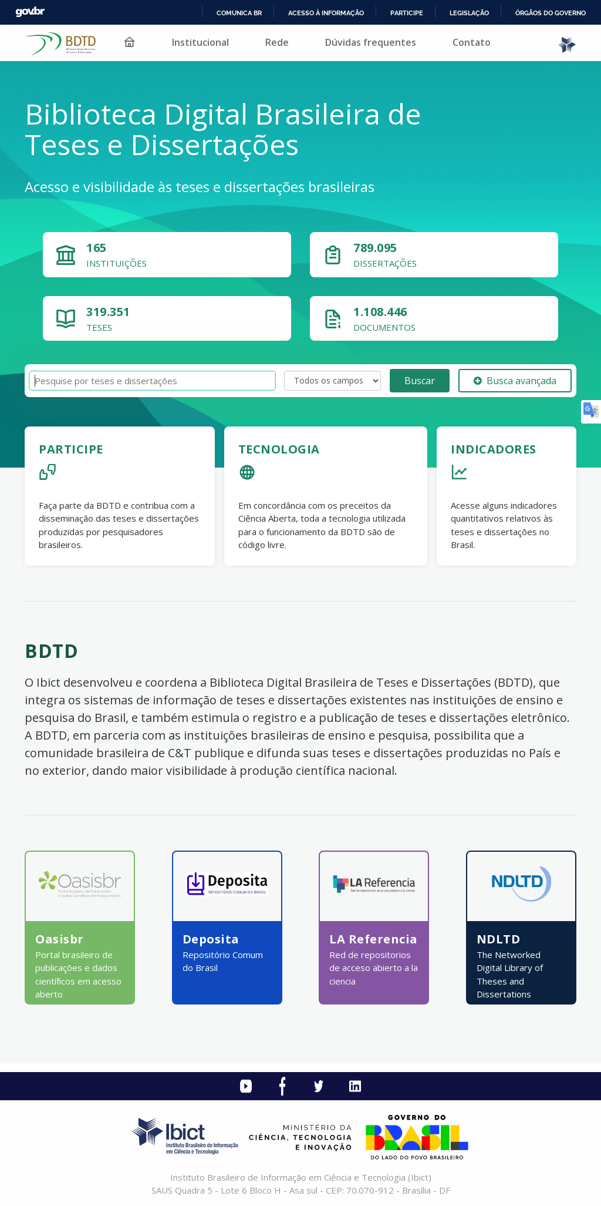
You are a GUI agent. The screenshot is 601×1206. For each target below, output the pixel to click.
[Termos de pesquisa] (152, 381)
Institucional (200, 42)
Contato (472, 42)
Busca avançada (515, 380)
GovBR (30, 12)
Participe (406, 12)
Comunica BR (239, 12)
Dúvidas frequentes (370, 42)
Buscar (419, 380)
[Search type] (332, 381)
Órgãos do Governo (550, 12)
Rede (277, 42)
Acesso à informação (326, 12)
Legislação (469, 12)
